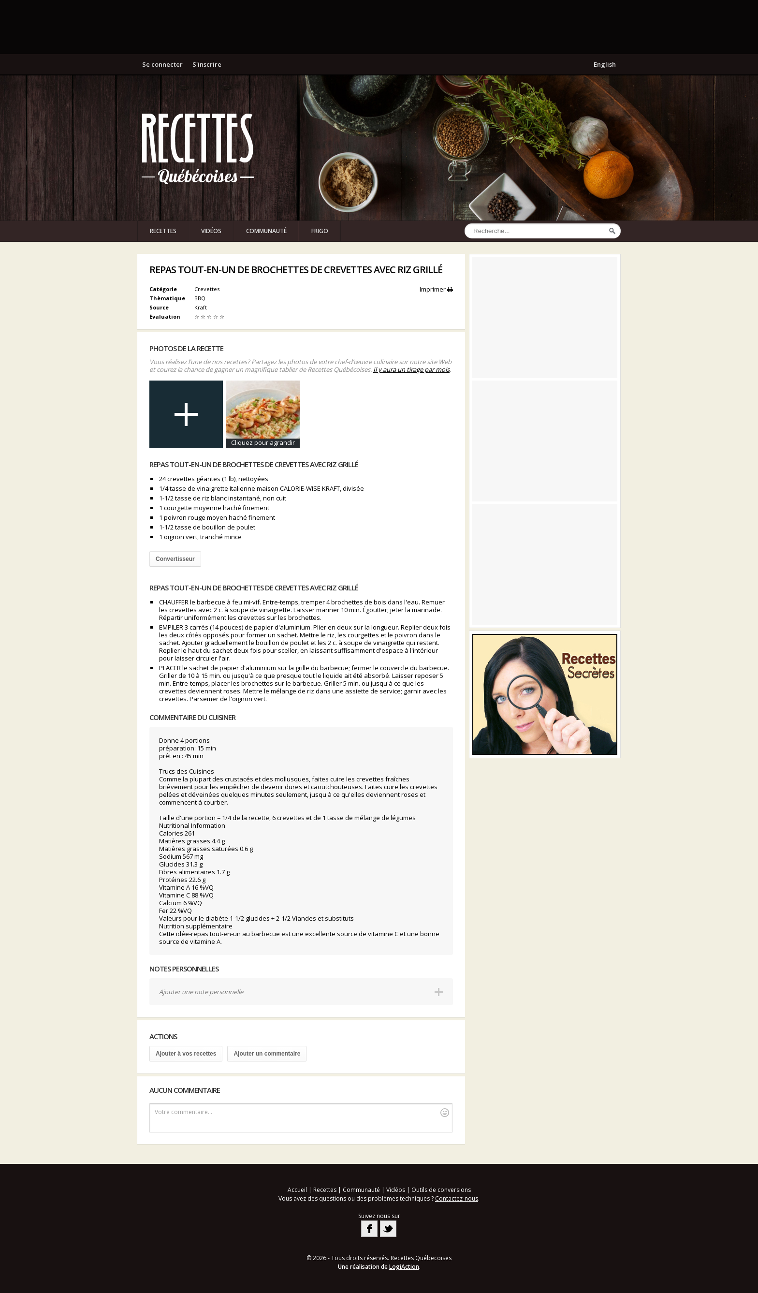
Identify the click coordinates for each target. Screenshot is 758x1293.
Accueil (297, 1190)
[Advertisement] (379, 26)
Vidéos (211, 231)
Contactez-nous (456, 1198)
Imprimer (436, 289)
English (605, 64)
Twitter (388, 1228)
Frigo (319, 231)
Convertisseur (175, 559)
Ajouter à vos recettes (186, 1053)
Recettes (163, 231)
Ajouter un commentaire (266, 1053)
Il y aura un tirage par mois (411, 369)
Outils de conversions (441, 1190)
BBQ (200, 298)
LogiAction (404, 1267)
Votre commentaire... (302, 1112)
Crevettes (206, 289)
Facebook (369, 1228)
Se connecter (162, 64)
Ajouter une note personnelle (201, 991)
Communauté (266, 231)
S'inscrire (206, 64)
